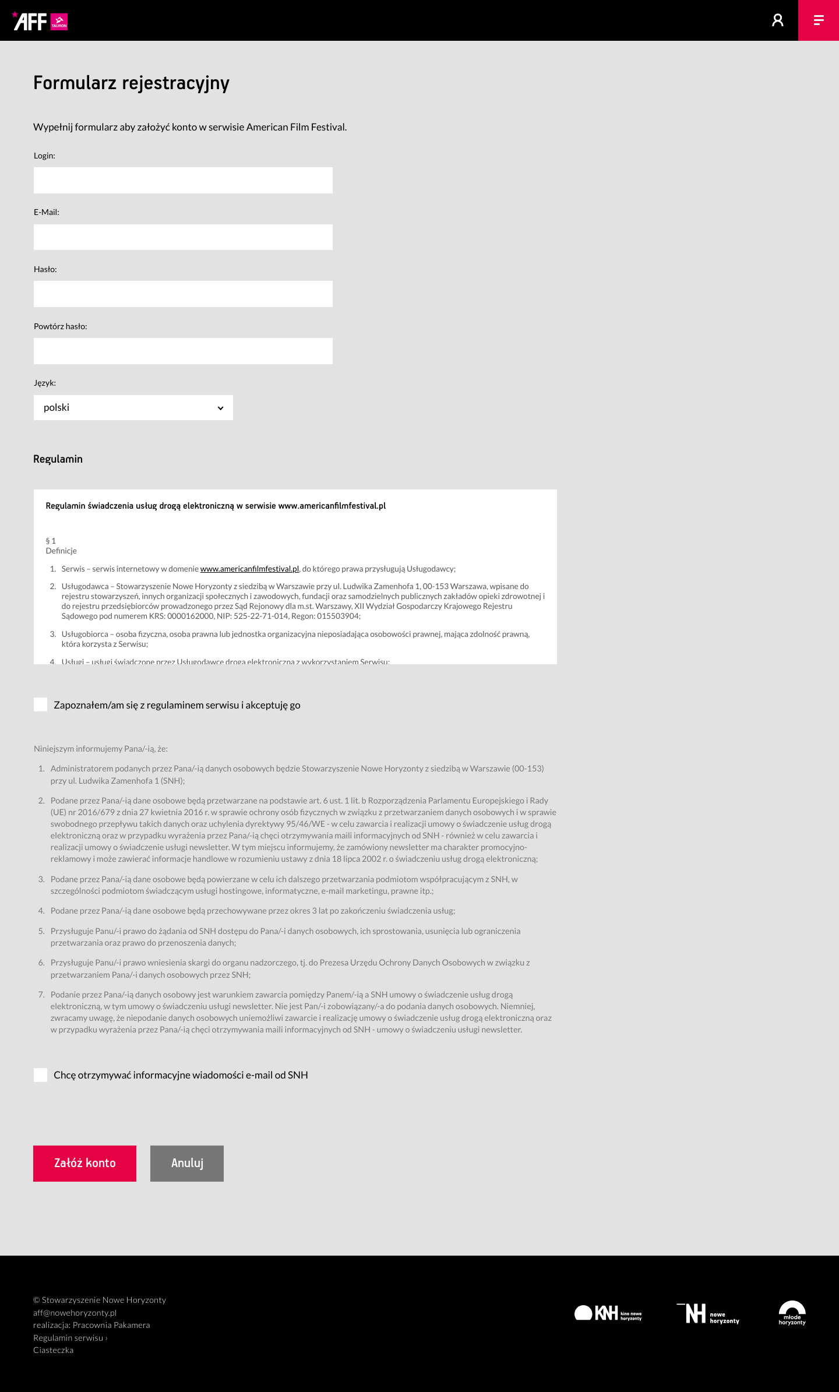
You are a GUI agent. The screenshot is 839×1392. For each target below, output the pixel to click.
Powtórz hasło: (60, 326)
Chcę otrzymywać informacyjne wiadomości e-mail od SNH (181, 1075)
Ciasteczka (53, 1350)
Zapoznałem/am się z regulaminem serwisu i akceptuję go (177, 705)
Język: (45, 382)
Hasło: (45, 269)
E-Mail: (46, 212)
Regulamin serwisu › (70, 1338)
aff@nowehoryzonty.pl (75, 1313)
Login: (44, 155)
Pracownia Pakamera (111, 1325)
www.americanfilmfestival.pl (249, 568)
